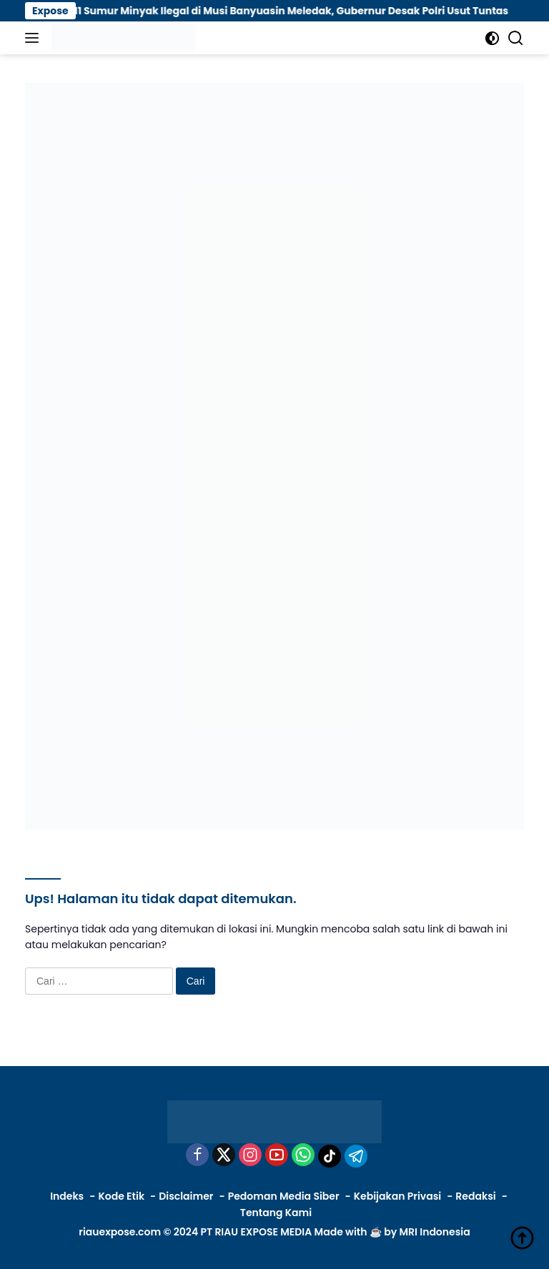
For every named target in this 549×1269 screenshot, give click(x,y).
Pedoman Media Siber (284, 1196)
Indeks (67, 1196)
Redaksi (475, 1196)
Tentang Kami (276, 1212)
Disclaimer (186, 1196)
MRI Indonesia (434, 1232)
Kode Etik (121, 1196)
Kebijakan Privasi (397, 1196)
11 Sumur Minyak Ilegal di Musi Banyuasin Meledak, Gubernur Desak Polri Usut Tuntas (306, 10)
